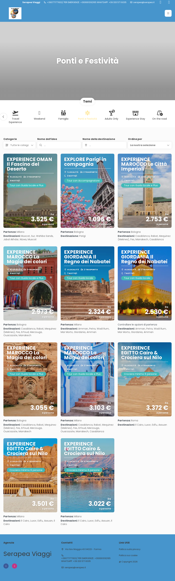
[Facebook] (160, 2)
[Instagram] (169, 2)
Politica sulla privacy (129, 549)
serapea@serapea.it (143, 2)
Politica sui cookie (128, 555)
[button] (168, 13)
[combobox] (104, 145)
